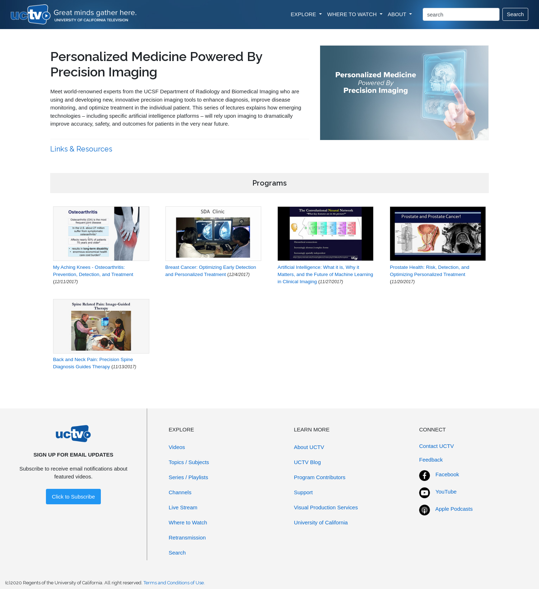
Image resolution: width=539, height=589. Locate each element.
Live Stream (183, 507)
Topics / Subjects (189, 462)
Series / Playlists (188, 477)
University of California (321, 522)
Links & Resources (82, 149)
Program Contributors (319, 477)
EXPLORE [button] (304, 14)
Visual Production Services (326, 507)
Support (303, 492)
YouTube (445, 492)
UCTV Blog (307, 462)
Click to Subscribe (73, 497)
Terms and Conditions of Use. (174, 582)
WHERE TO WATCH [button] (352, 14)
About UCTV (309, 447)
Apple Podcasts (454, 509)
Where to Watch (188, 522)
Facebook (447, 474)
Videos (177, 447)
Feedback (431, 460)
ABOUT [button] (398, 14)
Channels (180, 492)
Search (515, 14)
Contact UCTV (436, 446)
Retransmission (187, 537)
